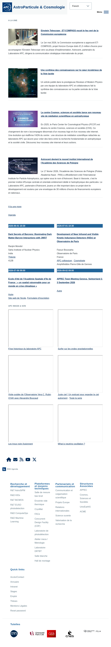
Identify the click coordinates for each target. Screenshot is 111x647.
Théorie (11, 257)
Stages (13, 591)
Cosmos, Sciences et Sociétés (85, 498)
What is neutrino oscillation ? (71, 444)
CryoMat (39, 509)
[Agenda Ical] (21, 460)
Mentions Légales (18, 606)
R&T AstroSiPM (17, 490)
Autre (10, 294)
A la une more (14, 206)
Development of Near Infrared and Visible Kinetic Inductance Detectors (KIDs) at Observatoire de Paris (78, 238)
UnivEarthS (85, 507)
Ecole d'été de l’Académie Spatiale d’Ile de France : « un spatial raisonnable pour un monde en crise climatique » (29, 282)
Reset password (18, 611)
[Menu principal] (102, 12)
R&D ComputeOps (19, 513)
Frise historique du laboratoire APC (24, 349)
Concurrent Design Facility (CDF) (41, 522)
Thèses (13, 601)
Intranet (13, 587)
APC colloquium (64, 260)
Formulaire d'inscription (38, 298)
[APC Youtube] (27, 460)
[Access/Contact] (15, 460)
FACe (37, 514)
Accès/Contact (17, 577)
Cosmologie (79, 260)
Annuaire (14, 582)
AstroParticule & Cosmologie (39, 7)
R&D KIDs (15, 495)
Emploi (13, 596)
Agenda (12, 215)
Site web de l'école (17, 298)
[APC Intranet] (8, 460)
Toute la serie (75, 398)
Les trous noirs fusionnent (20, 444)
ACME (83, 511)
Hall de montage (42, 561)
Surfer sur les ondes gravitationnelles (75, 349)
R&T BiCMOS (16, 500)
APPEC (83, 490)
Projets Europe (62, 502)
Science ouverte (63, 515)
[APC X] (34, 460)
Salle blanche (41, 556)
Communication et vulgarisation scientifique (64, 494)
